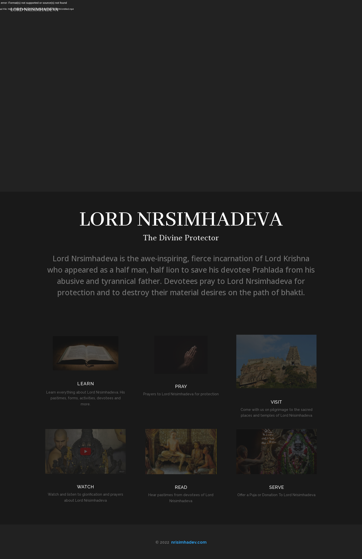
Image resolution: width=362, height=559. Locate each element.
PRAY (181, 386)
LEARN (85, 383)
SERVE (276, 487)
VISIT (276, 402)
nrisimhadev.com (189, 542)
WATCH (85, 486)
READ (181, 487)
